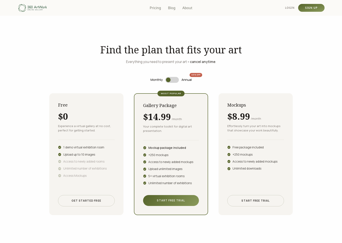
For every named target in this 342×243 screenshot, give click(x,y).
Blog (171, 7)
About (187, 7)
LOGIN (290, 8)
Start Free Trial (171, 200)
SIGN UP (311, 8)
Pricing (155, 7)
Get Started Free (86, 200)
